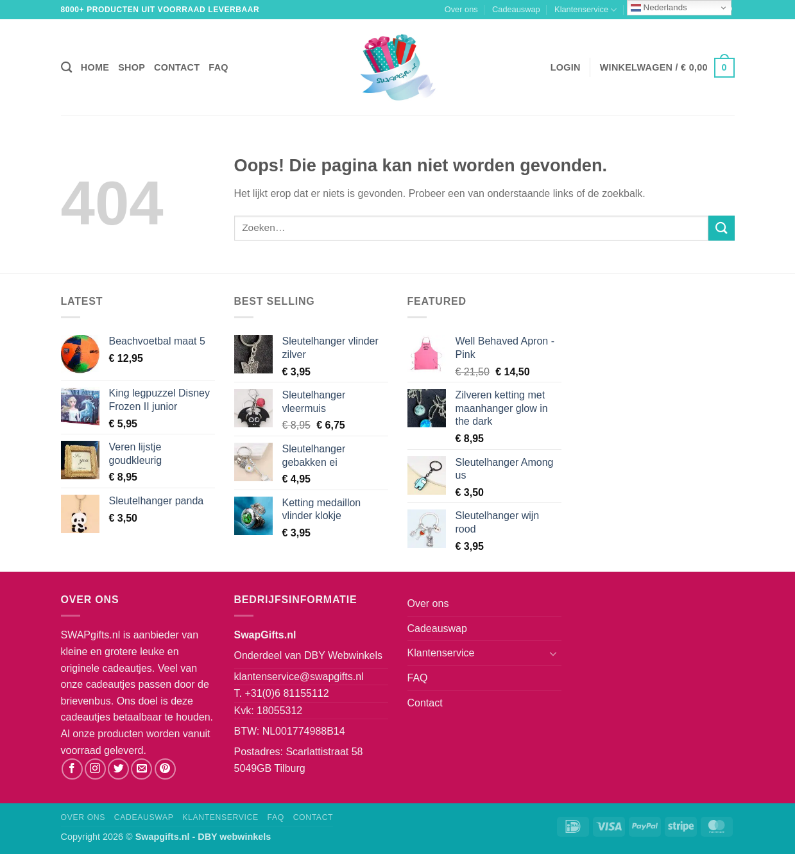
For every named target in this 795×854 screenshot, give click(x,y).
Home (95, 67)
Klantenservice (585, 10)
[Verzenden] (721, 228)
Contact (177, 67)
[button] (566, 67)
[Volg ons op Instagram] (95, 769)
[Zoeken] (66, 68)
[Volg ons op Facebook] (72, 769)
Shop (131, 67)
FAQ (218, 67)
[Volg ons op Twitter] (118, 769)
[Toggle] (553, 653)
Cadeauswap (516, 9)
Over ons (461, 9)
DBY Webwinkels (343, 655)
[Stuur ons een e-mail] (141, 769)
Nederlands (659, 8)
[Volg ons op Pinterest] (165, 769)
